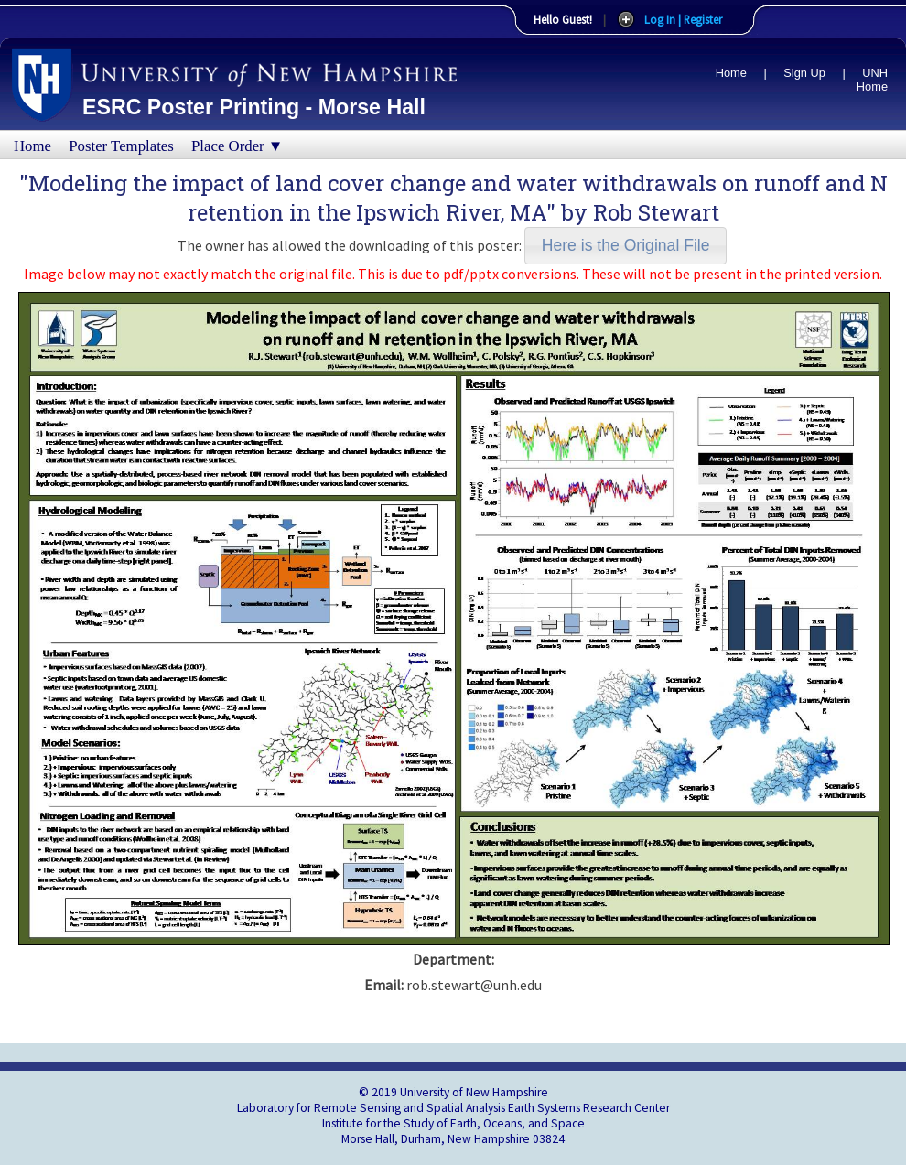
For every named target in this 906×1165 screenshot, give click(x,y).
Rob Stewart (656, 212)
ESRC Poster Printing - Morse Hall (254, 107)
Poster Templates (121, 146)
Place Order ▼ (237, 146)
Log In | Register (683, 19)
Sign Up (804, 73)
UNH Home (872, 79)
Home (731, 73)
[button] (625, 245)
